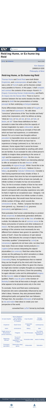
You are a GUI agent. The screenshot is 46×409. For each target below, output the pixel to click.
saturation (6, 209)
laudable (6, 168)
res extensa (16, 251)
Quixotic (10, 276)
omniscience (6, 204)
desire (4, 121)
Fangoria (17, 333)
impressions (19, 111)
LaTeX (26, 308)
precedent (5, 138)
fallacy (4, 171)
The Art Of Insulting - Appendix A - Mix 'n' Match (17, 339)
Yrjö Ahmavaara (28, 333)
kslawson (10, 61)
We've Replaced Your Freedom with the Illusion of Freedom (17, 319)
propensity (11, 216)
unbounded (28, 127)
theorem (29, 163)
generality (5, 160)
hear (10, 119)
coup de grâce (19, 279)
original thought (19, 165)
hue (26, 206)
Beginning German (6, 339)
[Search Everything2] (23, 49)
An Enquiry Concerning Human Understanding (21, 92)
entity (22, 218)
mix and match (9, 302)
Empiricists (6, 82)
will (10, 121)
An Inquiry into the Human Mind (14, 96)
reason (4, 227)
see (22, 119)
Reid (39, 82)
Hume (15, 85)
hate (35, 119)
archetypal (27, 104)
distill (12, 101)
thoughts (37, 108)
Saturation (40, 345)
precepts (5, 104)
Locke (33, 240)
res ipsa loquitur (6, 319)
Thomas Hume (7, 79)
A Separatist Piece (28, 324)
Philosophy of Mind (37, 71)
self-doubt (22, 168)
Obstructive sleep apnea (17, 345)
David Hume (17, 325)
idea (3, 61)
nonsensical (6, 243)
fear (17, 119)
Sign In (41, 49)
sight (3, 157)
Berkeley (5, 281)
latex (39, 328)
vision (25, 157)
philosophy (27, 299)
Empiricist (6, 325)
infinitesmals (30, 171)
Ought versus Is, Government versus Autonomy (6, 333)
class (32, 218)
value (25, 209)
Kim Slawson (39, 66)
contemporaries (20, 82)
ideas (4, 111)
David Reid (21, 79)
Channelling (6, 260)
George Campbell (39, 318)
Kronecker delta (28, 339)
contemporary (40, 325)
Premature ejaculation (6, 345)
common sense (32, 221)
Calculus (21, 171)
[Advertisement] (23, 23)
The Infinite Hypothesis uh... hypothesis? (39, 333)
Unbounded (28, 345)
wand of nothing (39, 339)
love (28, 119)
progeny (40, 273)
